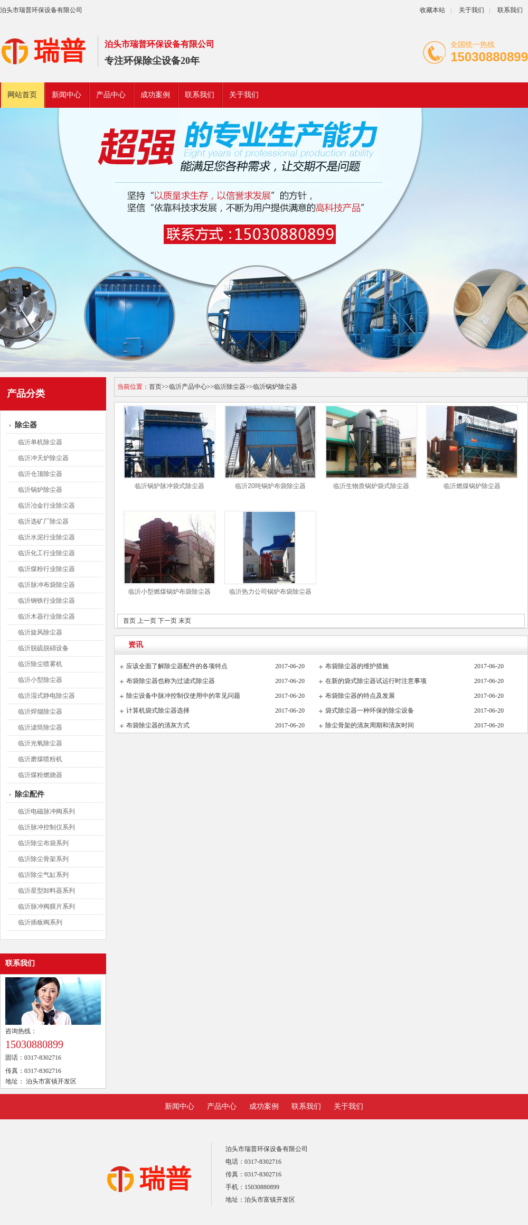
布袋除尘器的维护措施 (357, 666)
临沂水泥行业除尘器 (46, 537)
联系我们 (510, 10)
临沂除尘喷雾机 (40, 664)
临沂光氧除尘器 (40, 743)
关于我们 (471, 10)
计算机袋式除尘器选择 (158, 710)
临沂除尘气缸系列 (43, 874)
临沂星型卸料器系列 (46, 890)
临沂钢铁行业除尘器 (46, 600)
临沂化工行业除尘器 (46, 553)
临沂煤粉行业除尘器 (46, 569)
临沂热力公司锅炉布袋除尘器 (270, 591)
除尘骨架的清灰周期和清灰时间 (369, 725)
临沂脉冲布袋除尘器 (46, 584)
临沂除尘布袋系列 (43, 843)
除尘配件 (29, 794)
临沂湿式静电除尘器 (46, 695)
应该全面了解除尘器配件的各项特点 (177, 666)
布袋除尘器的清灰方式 (158, 725)
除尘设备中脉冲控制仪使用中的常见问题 (183, 695)
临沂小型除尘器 (40, 680)
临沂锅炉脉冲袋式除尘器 (169, 486)
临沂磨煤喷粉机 (40, 759)
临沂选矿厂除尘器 (43, 521)
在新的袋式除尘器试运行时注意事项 (376, 681)
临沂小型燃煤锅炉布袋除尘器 (169, 591)
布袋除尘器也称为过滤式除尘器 (170, 681)
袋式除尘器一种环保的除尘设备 (369, 710)
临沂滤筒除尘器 (40, 727)
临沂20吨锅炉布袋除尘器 (270, 486)
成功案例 (155, 95)
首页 (155, 386)
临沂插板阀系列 (40, 922)
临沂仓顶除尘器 (40, 474)
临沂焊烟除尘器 (40, 711)
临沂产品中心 (188, 386)
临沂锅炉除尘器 (40, 489)
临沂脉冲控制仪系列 (46, 827)
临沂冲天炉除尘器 (43, 458)
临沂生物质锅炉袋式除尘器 (371, 486)
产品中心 (111, 95)
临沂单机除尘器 (40, 442)
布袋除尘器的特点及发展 (360, 695)
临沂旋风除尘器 (40, 632)
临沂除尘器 (230, 386)
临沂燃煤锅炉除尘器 (472, 486)
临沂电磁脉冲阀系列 (46, 811)
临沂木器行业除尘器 (46, 616)
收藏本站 (432, 10)
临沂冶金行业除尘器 (46, 505)
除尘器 (26, 425)
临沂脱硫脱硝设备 (43, 648)
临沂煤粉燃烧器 (40, 775)
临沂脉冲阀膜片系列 (46, 906)
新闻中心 (66, 95)
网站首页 (22, 95)
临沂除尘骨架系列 (43, 859)
